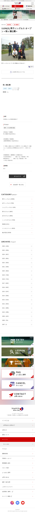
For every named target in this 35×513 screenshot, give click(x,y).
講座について (6, 8)
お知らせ (4, 430)
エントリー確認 (6, 496)
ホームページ (17, 176)
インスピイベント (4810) (8, 228)
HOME (1, 19)
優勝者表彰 (30, 6)
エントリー (18, 6)
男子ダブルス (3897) (7, 211)
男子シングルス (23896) (8, 199)
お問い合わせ (5, 477)
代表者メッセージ (6, 458)
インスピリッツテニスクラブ (17, 3)
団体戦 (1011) (5, 224)
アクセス (18, 8)
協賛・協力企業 (6, 482)
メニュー (32, 3)
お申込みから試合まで (9, 425)
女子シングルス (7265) (8, 203)
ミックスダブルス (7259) (8, 220)
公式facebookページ (17, 503)
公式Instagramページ (12, 503)
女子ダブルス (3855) (7, 215)
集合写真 (9, 24)
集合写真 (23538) (6, 232)
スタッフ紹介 (5, 467)
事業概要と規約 (6, 463)
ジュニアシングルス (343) (8, 207)
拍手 (31, 66)
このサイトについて (7, 486)
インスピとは (6, 6)
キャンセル (30, 8)
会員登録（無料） (6, 491)
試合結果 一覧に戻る (18, 184)
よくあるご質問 (6, 472)
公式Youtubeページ (23, 503)
